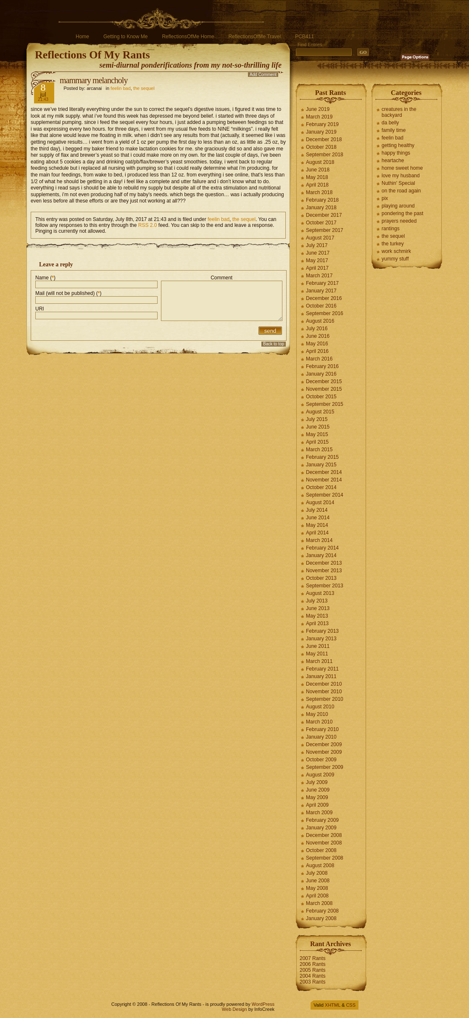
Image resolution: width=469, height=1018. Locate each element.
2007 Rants (312, 958)
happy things (396, 153)
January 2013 (321, 639)
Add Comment (263, 74)
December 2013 (324, 563)
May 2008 (317, 888)
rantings (391, 228)
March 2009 (319, 812)
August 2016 (320, 321)
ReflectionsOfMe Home (188, 36)
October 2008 (321, 850)
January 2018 (321, 207)
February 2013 (322, 631)
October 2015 (321, 397)
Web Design (234, 1009)
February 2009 (322, 820)
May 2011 (317, 654)
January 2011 (321, 676)
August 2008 (320, 865)
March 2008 (319, 903)
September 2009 (324, 767)
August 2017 (320, 238)
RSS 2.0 (147, 225)
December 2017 (324, 215)
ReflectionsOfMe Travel (254, 36)
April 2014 (317, 533)
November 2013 (324, 570)
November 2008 (324, 843)
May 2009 (317, 797)
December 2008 (324, 835)
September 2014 (324, 495)
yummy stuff (395, 259)
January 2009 (321, 828)
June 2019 (317, 109)
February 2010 (322, 729)
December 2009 (324, 744)
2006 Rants (312, 964)
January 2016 (321, 374)
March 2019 (319, 117)
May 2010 (317, 714)
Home (82, 36)
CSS (351, 1004)
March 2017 (319, 276)
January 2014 (321, 555)
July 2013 (316, 601)
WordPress (263, 1004)
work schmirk (396, 251)
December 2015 (324, 381)
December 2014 (324, 472)
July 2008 (316, 873)
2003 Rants (312, 982)
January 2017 (321, 291)
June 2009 (317, 790)
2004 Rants (312, 976)
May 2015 (317, 434)
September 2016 (324, 313)
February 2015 (322, 457)
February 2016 (322, 366)
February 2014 (322, 548)
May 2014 (317, 525)
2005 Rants (312, 970)
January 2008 (321, 918)
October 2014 (321, 487)
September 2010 (324, 699)
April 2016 (317, 351)
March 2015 (319, 449)
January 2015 (321, 465)
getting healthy (398, 145)
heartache (393, 160)
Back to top (273, 344)
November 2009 (324, 752)
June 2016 (317, 336)
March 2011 (319, 661)
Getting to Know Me (125, 36)
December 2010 (324, 684)
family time (394, 130)
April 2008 (317, 896)
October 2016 (321, 306)
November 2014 (324, 480)
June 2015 (317, 427)
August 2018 (320, 162)
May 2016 (317, 344)
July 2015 (316, 419)
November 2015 (324, 389)
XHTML (332, 1004)
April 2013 (317, 623)
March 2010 (319, 722)
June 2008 (317, 881)
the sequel (144, 88)
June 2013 (317, 608)
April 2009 (317, 805)
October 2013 (321, 578)
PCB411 (304, 36)
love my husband (401, 176)
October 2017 (321, 223)
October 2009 (321, 760)
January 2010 (321, 737)
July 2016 (316, 328)
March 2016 (319, 359)
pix (385, 198)
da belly (390, 123)
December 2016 (324, 298)
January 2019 (321, 132)
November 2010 (324, 691)
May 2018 (317, 177)
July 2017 (316, 245)
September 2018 (324, 155)
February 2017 (322, 283)
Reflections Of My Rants (92, 55)
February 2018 (322, 200)
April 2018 (317, 185)
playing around (398, 206)
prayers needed (399, 221)
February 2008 (322, 911)
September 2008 (324, 858)
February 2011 (322, 669)
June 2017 (317, 253)
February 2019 (322, 124)
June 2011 (317, 646)
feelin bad (121, 88)
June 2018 (317, 170)
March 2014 (319, 540)
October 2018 (321, 147)
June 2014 (317, 518)
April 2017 (317, 268)
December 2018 (324, 139)
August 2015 (320, 412)
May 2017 (317, 260)
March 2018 (319, 192)
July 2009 (316, 782)
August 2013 (320, 593)
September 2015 (324, 404)
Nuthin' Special (398, 183)
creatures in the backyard (399, 112)
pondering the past (402, 213)
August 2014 (320, 502)
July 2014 (316, 510)
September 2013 (324, 586)
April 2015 (317, 442)
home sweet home (402, 168)
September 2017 (324, 230)
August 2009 (320, 775)
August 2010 (320, 707)
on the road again (401, 191)
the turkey (393, 244)
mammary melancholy (93, 80)
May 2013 (317, 616)
